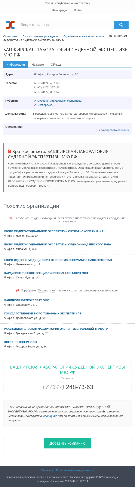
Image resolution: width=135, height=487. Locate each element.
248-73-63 (67, 387)
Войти (78, 10)
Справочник (10, 36)
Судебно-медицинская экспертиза (84, 36)
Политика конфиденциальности (75, 470)
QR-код (56, 64)
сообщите (50, 416)
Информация (15, 64)
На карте (38, 64)
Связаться (47, 470)
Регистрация (59, 10)
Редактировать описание (114, 130)
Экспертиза (44, 105)
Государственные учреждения (40, 36)
